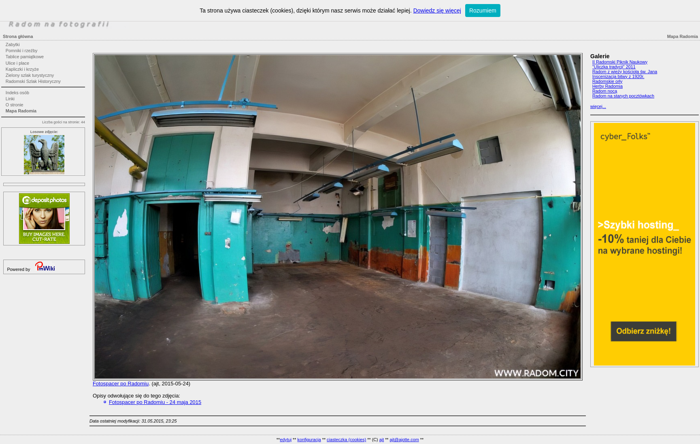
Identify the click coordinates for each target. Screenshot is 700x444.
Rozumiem (482, 10)
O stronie (14, 104)
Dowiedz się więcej (437, 10)
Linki (10, 98)
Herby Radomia (607, 86)
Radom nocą (604, 91)
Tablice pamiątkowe (25, 56)
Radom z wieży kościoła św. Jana (624, 71)
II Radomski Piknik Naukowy (619, 61)
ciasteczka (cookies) (346, 439)
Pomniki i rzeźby (22, 50)
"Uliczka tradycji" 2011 (614, 66)
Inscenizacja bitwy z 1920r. (618, 76)
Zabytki (13, 44)
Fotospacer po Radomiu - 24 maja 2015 (155, 402)
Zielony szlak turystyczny (30, 75)
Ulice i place (17, 63)
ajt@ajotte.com (404, 439)
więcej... (598, 106)
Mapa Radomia (21, 110)
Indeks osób (17, 92)
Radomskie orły (607, 81)
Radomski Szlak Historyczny (33, 81)
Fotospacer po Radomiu (121, 384)
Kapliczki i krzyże (22, 69)
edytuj (285, 439)
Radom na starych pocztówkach (623, 95)
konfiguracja (309, 439)
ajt (381, 439)
